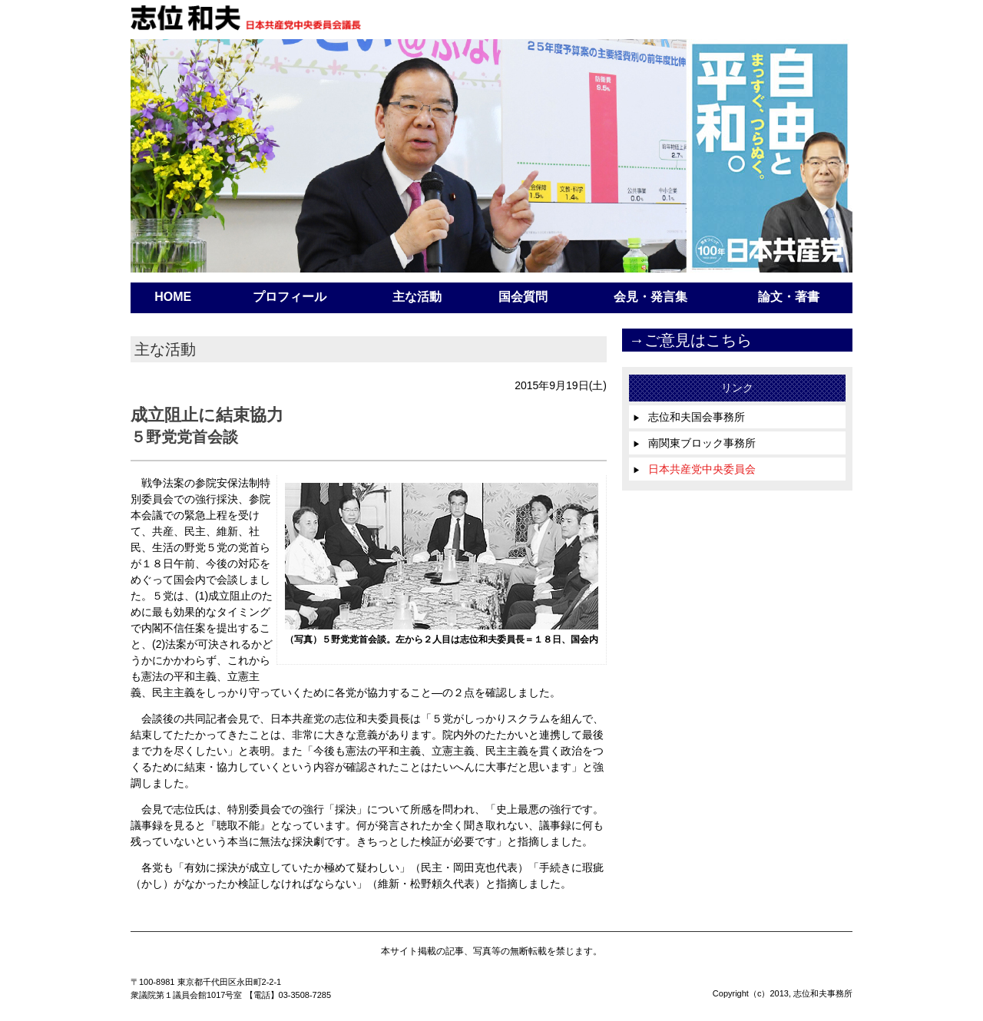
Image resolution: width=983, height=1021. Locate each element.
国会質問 (523, 296)
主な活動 (417, 296)
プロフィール (289, 296)
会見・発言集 (650, 296)
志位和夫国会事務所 (689, 417)
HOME (172, 296)
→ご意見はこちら (690, 340)
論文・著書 (788, 296)
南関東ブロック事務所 (694, 443)
